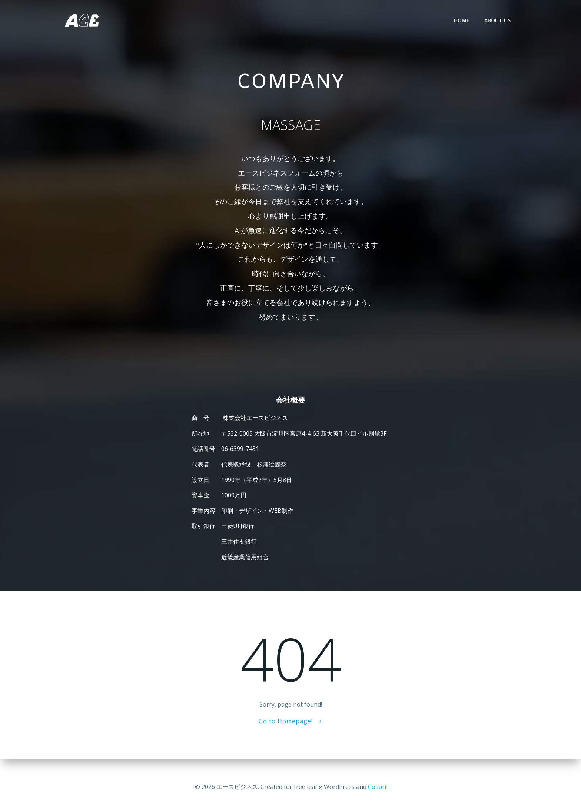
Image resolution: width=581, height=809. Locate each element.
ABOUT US (498, 20)
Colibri (377, 787)
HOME (462, 20)
